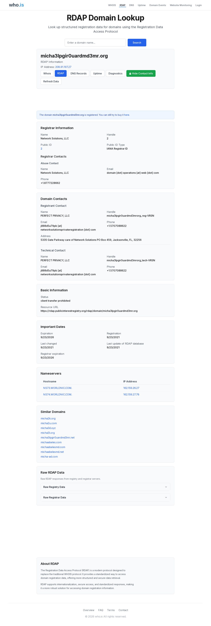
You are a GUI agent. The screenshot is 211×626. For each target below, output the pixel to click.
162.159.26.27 (131, 388)
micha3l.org (48, 432)
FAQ (100, 610)
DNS (131, 5)
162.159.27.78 (131, 394)
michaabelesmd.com (53, 447)
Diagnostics (115, 73)
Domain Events (157, 5)
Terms (111, 610)
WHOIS (112, 5)
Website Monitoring (181, 5)
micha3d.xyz (48, 428)
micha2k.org (48, 418)
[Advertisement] (105, 99)
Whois (47, 73)
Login (199, 5)
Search (137, 42)
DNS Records (79, 73)
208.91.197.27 (63, 66)
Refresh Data (51, 81)
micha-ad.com (49, 456)
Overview (88, 610)
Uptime (142, 5)
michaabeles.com (51, 442)
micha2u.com (49, 423)
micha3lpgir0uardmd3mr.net (57, 437)
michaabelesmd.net (52, 451)
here (126, 114)
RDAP (122, 5)
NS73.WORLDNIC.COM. (57, 388)
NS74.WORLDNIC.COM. (57, 394)
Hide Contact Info (141, 73)
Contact (123, 610)
